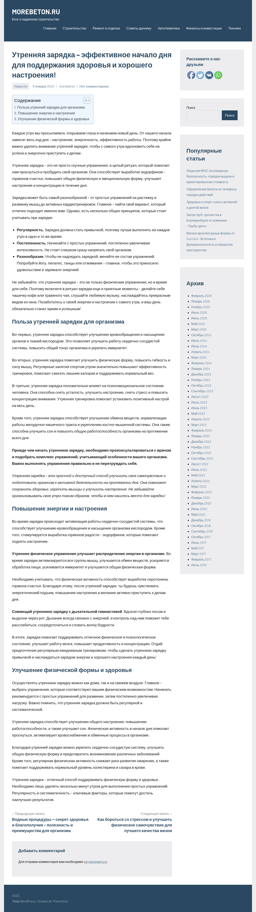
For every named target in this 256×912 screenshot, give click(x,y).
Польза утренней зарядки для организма (51, 107)
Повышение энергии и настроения (46, 113)
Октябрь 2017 (201, 537)
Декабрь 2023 (201, 374)
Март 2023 (198, 425)
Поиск (190, 107)
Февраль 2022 (201, 492)
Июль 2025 (199, 312)
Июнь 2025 (199, 318)
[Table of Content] (86, 100)
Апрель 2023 (200, 419)
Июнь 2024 (199, 346)
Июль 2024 (199, 340)
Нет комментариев (94, 86)
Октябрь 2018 (201, 526)
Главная (49, 28)
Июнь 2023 (199, 408)
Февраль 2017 (201, 559)
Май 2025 (198, 324)
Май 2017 (197, 548)
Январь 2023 (200, 436)
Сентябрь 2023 (202, 391)
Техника (234, 28)
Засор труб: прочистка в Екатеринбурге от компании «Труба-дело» (206, 220)
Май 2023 (198, 413)
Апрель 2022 (200, 481)
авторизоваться (95, 862)
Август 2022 (200, 464)
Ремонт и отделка (106, 28)
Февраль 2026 (201, 296)
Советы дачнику (138, 28)
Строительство (74, 28)
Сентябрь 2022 (202, 458)
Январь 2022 (200, 497)
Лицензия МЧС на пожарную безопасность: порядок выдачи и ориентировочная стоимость (210, 176)
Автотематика (169, 28)
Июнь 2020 (199, 509)
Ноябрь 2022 (200, 447)
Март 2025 (198, 329)
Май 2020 (198, 514)
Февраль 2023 (201, 430)
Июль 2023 (199, 402)
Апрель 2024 (200, 352)
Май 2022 (198, 475)
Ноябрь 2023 (200, 380)
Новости (20, 86)
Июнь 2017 (198, 542)
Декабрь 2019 (201, 520)
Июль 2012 (199, 565)
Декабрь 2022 (201, 441)
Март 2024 (199, 357)
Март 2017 (198, 554)
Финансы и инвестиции (204, 28)
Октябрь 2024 (201, 335)
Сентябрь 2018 (202, 531)
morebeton (67, 86)
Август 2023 (199, 396)
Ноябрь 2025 (200, 307)
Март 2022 (199, 486)
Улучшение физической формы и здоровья (53, 119)
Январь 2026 (200, 301)
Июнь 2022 (199, 469)
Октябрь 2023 (201, 385)
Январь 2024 (200, 368)
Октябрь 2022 (201, 453)
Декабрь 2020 (201, 503)
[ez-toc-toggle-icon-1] (84, 100)
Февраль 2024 (201, 363)
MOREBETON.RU (37, 11)
